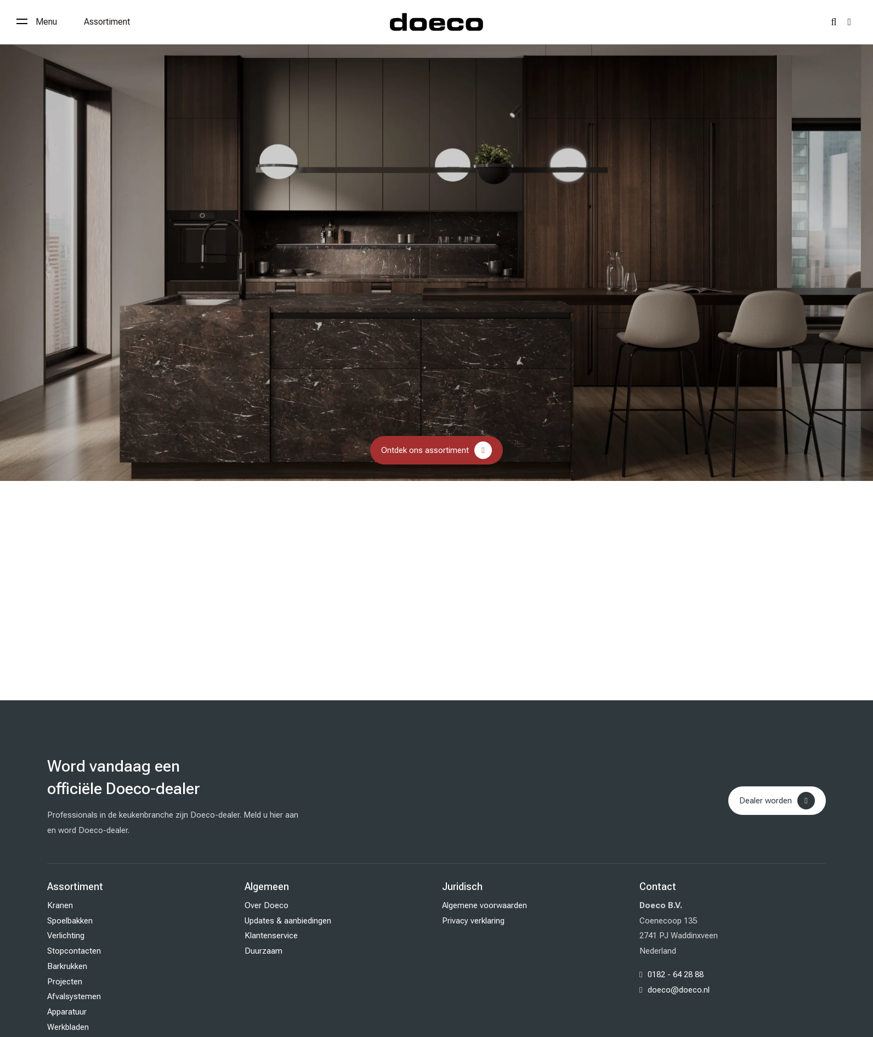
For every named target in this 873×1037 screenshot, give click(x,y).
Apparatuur (67, 1012)
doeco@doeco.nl (679, 990)
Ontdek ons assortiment (425, 450)
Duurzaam (263, 951)
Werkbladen (68, 1027)
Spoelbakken (70, 921)
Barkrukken (67, 966)
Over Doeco (266, 905)
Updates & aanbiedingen (288, 921)
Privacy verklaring (473, 921)
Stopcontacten (74, 951)
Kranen (60, 905)
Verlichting (65, 935)
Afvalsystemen (74, 996)
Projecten (64, 982)
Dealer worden (765, 801)
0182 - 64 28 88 (676, 974)
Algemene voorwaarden (484, 905)
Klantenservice (271, 935)
